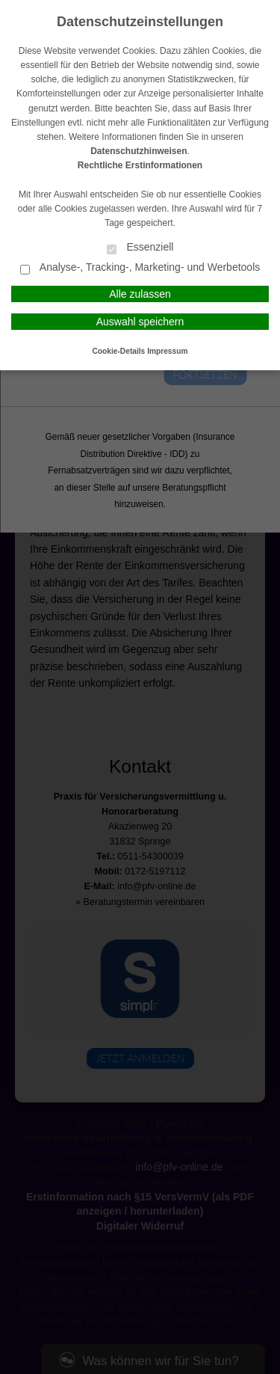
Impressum (167, 351)
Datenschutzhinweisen (138, 151)
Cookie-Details (119, 351)
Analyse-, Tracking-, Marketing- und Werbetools (140, 268)
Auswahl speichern (140, 322)
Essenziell (140, 248)
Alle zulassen (140, 294)
